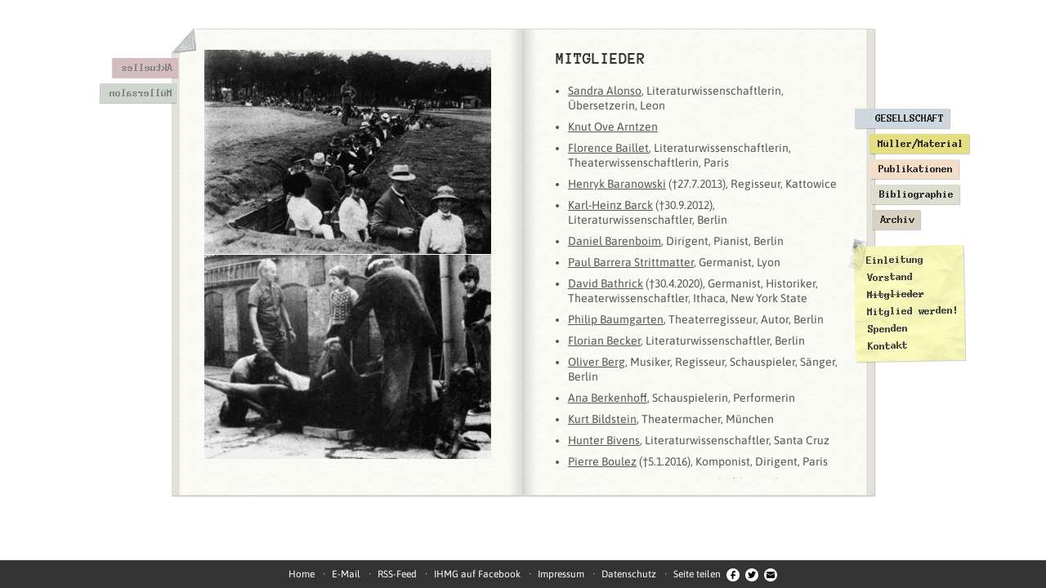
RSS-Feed (397, 574)
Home (301, 574)
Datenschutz (628, 574)
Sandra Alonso (604, 90)
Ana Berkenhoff (607, 397)
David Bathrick (605, 283)
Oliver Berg (596, 361)
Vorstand (889, 277)
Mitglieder (895, 294)
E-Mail (346, 574)
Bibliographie (916, 194)
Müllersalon (140, 93)
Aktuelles (146, 68)
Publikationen (915, 169)
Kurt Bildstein (602, 418)
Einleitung (894, 260)
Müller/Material (920, 143)
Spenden (887, 329)
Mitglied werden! (913, 311)
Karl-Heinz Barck (610, 205)
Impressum (561, 574)
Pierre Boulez (602, 461)
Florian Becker (604, 340)
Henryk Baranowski (617, 183)
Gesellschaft (909, 118)
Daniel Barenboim (614, 240)
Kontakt (888, 346)
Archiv (897, 219)
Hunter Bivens (604, 440)
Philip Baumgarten (616, 319)
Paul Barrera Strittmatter (631, 262)
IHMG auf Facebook (477, 574)
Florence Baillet (608, 147)
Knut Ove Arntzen (613, 126)
